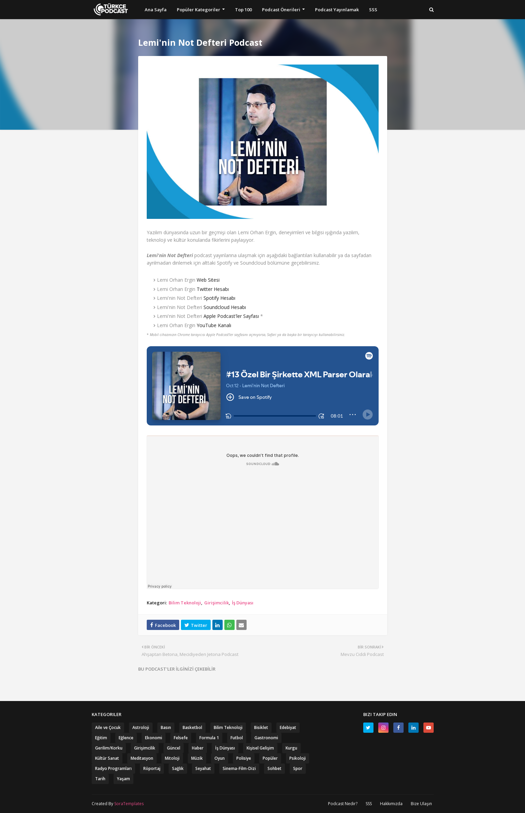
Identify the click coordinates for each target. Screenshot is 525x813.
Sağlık (178, 768)
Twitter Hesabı (213, 289)
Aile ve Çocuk (108, 727)
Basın (166, 727)
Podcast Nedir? (342, 804)
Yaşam (123, 779)
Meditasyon (142, 758)
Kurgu (291, 748)
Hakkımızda (391, 804)
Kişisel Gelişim (260, 748)
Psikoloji (297, 758)
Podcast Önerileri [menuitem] (281, 9)
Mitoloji (172, 758)
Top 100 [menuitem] (243, 9)
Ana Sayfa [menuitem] (156, 9)
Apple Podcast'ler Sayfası (231, 316)
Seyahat (203, 768)
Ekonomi (153, 738)
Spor (297, 768)
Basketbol (192, 727)
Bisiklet (261, 727)
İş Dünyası (242, 603)
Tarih (100, 779)
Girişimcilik (216, 603)
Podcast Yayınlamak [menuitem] (337, 9)
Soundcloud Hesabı (225, 307)
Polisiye (243, 758)
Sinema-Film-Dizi (239, 768)
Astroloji (140, 727)
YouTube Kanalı (214, 325)
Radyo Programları (113, 768)
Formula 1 (209, 738)
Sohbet (274, 768)
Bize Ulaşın (421, 804)
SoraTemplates (129, 804)
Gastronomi (266, 738)
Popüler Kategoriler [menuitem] (198, 9)
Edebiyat (288, 727)
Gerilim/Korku (108, 748)
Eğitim (101, 738)
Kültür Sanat (107, 758)
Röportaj (151, 768)
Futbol (237, 738)
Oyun (219, 758)
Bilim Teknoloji (185, 603)
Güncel (173, 748)
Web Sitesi (208, 280)
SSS (369, 804)
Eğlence (126, 738)
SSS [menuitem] (373, 9)
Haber (198, 748)
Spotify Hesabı (219, 298)
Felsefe (181, 738)
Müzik (197, 758)
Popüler (270, 758)
